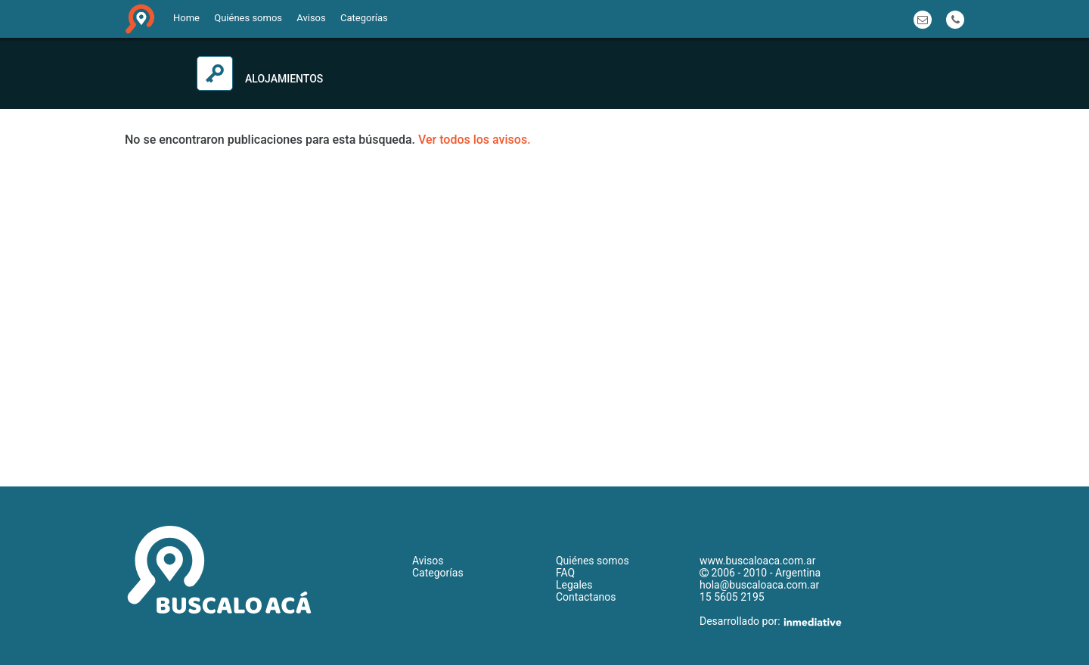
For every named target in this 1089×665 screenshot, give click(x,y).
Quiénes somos (248, 17)
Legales (574, 585)
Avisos (310, 17)
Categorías (364, 17)
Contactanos (586, 597)
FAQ (565, 573)
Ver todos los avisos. (474, 139)
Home (186, 17)
